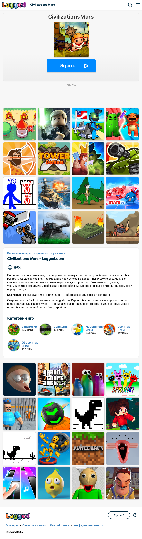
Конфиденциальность (88, 525)
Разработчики (59, 525)
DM (135, 515)
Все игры (12, 525)
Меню (138, 5)
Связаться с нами (34, 525)
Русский (119, 515)
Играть (68, 65)
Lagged (14, 5)
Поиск (130, 5)
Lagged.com (18, 516)
